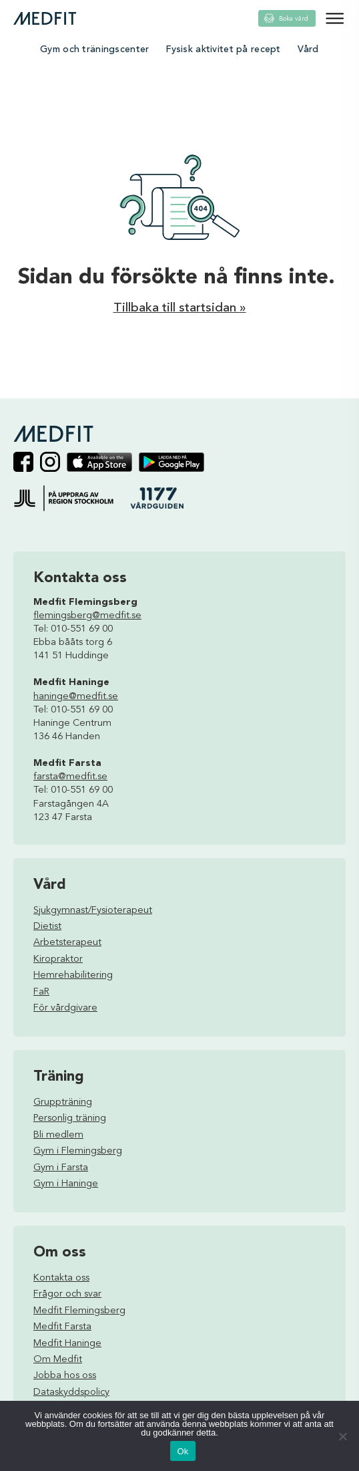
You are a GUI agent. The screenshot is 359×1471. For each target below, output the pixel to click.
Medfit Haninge (67, 1344)
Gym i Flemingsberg (77, 1151)
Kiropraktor (58, 959)
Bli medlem (58, 1135)
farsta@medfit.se (70, 777)
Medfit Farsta (62, 1327)
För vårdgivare (65, 1008)
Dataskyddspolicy (71, 1392)
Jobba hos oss (64, 1376)
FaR (41, 992)
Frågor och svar (67, 1294)
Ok (182, 1451)
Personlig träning (69, 1118)
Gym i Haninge (65, 1184)
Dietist (47, 927)
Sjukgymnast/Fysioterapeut (92, 911)
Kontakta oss (61, 1278)
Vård (308, 49)
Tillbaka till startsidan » (179, 308)
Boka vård (293, 19)
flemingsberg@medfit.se (87, 616)
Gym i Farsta (60, 1168)
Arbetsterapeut (67, 943)
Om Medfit (57, 1360)
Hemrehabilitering (73, 975)
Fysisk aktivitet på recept (222, 49)
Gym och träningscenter (94, 49)
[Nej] (342, 1436)
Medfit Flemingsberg (79, 1311)
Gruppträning (62, 1102)
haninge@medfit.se (75, 697)
